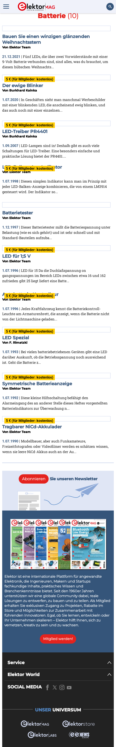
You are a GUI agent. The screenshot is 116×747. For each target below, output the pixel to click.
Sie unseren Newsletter (58, 478)
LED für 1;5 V (16, 256)
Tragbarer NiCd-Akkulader (32, 426)
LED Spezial (15, 337)
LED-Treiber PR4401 (25, 131)
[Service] (59, 662)
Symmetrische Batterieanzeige (37, 383)
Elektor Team (20, 47)
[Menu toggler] (6, 6)
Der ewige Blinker (22, 85)
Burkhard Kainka (23, 90)
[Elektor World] (59, 674)
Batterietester (17, 212)
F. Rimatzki (18, 343)
